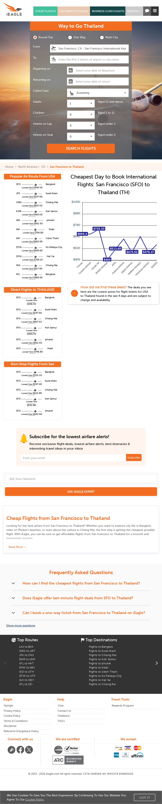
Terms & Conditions (16, 721)
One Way (76, 37)
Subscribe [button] (133, 457)
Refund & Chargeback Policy (21, 731)
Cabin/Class (41, 90)
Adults (37, 102)
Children (38, 113)
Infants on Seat (43, 135)
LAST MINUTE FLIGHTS (74, 11)
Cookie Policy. (34, 799)
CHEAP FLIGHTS (45, 11)
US (43, 167)
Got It (144, 797)
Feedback (64, 716)
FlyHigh (8, 705)
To (34, 57)
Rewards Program (123, 705)
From (36, 46)
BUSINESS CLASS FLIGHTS (108, 11)
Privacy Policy (12, 711)
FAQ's (61, 721)
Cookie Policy (12, 716)
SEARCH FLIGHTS (81, 148)
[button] (134, 11)
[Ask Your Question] (81, 478)
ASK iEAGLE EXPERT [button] (81, 491)
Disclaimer (10, 726)
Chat (61, 705)
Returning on (41, 79)
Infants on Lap (42, 124)
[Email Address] (81, 458)
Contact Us (64, 711)
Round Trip (43, 37)
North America (27, 167)
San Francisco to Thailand (67, 167)
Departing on (41, 68)
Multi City (109, 37)
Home (10, 167)
